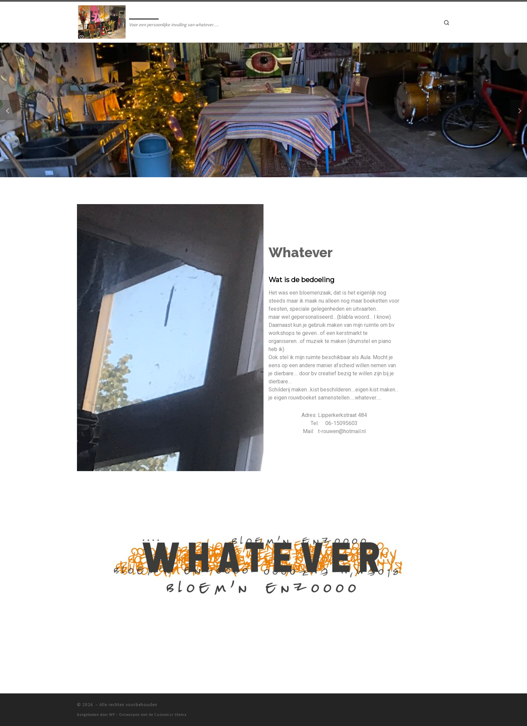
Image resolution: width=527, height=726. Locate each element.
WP (112, 714)
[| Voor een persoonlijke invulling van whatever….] (102, 20)
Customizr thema (170, 714)
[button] (8, 110)
